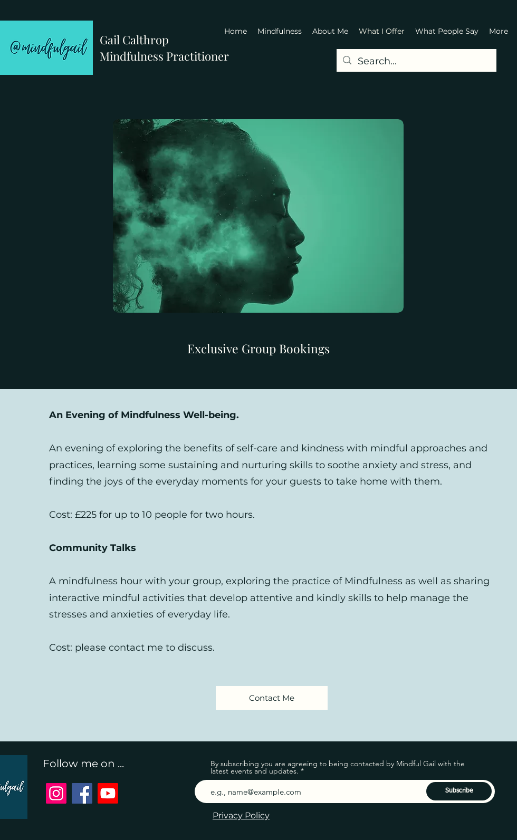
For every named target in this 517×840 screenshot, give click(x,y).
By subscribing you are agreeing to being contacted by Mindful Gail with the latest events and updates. (337, 767)
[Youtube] (108, 793)
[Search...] (416, 61)
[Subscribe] (459, 791)
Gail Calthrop (134, 39)
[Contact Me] (272, 698)
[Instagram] (56, 793)
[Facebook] (82, 793)
